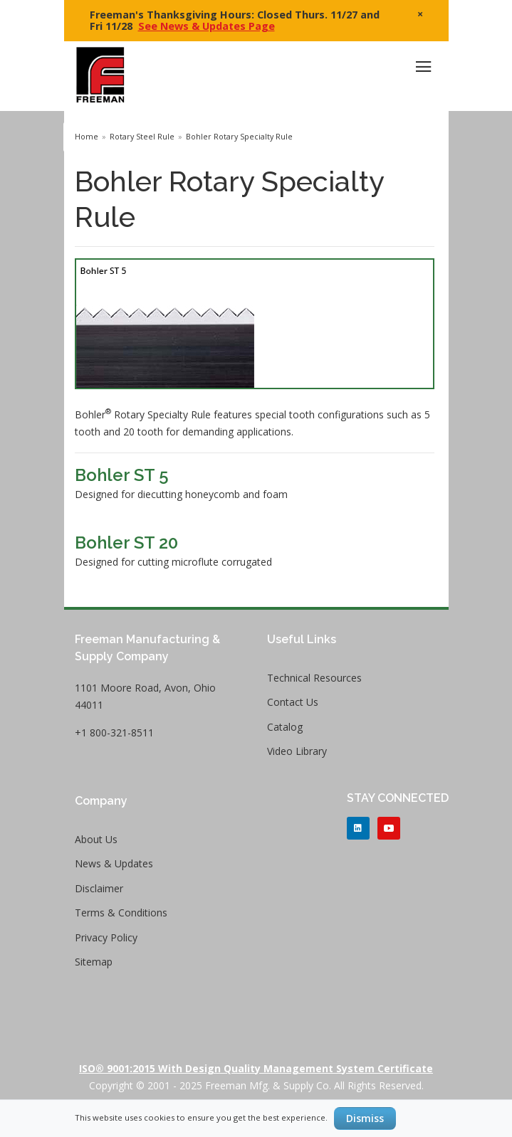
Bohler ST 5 (122, 475)
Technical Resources (314, 677)
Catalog (285, 727)
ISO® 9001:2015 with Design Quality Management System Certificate (256, 1068)
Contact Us (292, 702)
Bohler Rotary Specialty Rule (239, 137)
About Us (96, 839)
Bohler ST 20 (126, 542)
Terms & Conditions (121, 912)
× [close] (420, 14)
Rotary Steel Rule (142, 137)
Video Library (297, 751)
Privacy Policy (106, 937)
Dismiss (365, 1118)
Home (86, 137)
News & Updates (114, 863)
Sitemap (94, 961)
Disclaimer (99, 888)
